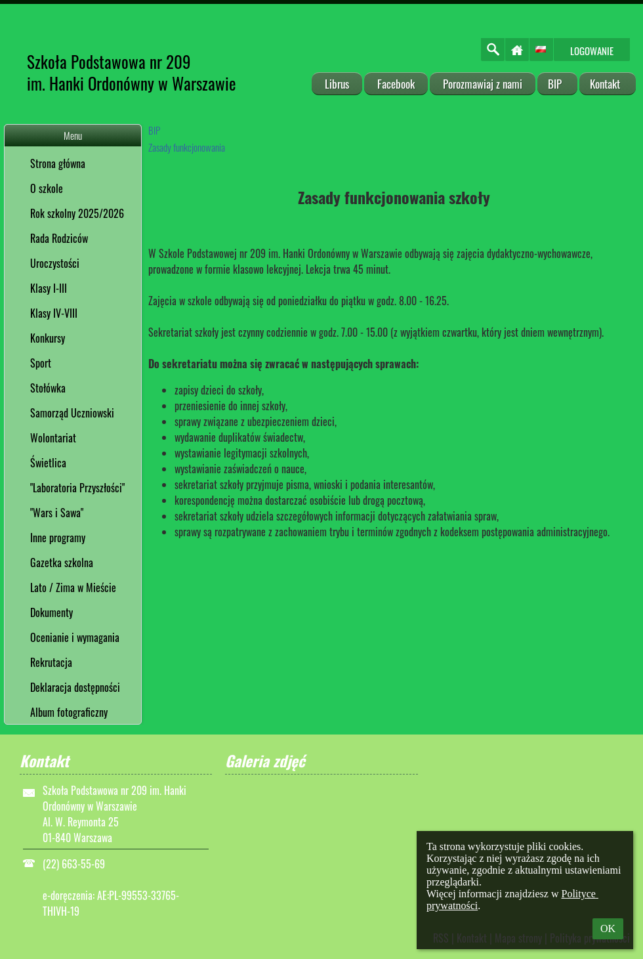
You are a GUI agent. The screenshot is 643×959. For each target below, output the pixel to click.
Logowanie (591, 50)
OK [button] (607, 928)
